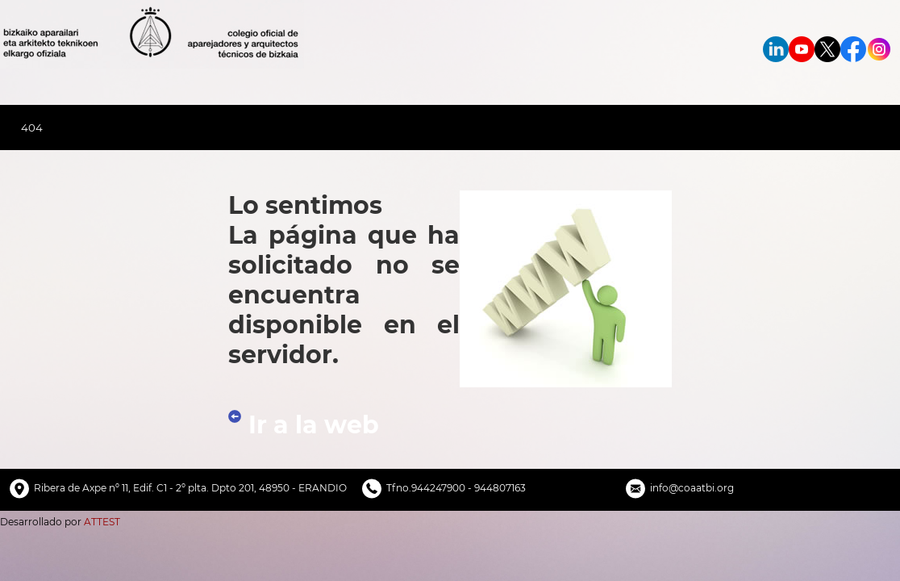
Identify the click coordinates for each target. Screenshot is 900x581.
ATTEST (102, 522)
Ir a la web (313, 425)
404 (32, 127)
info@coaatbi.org (692, 488)
